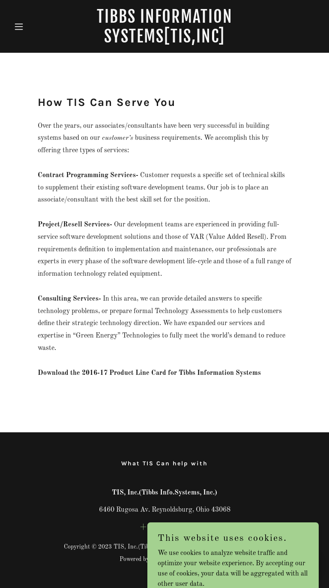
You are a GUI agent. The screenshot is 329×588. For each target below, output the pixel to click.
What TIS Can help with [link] (164, 463)
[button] (33, 26)
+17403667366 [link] (164, 527)
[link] (164, 40)
